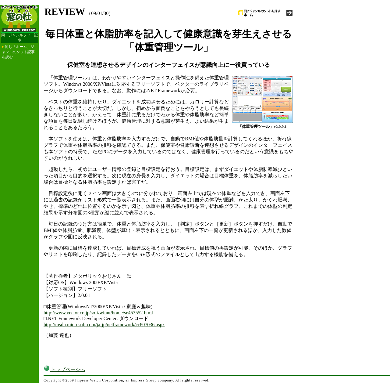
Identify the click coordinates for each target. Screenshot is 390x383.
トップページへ (64, 369)
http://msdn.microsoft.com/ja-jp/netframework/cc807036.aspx (104, 324)
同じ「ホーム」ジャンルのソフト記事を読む (18, 52)
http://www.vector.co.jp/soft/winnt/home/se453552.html (98, 312)
